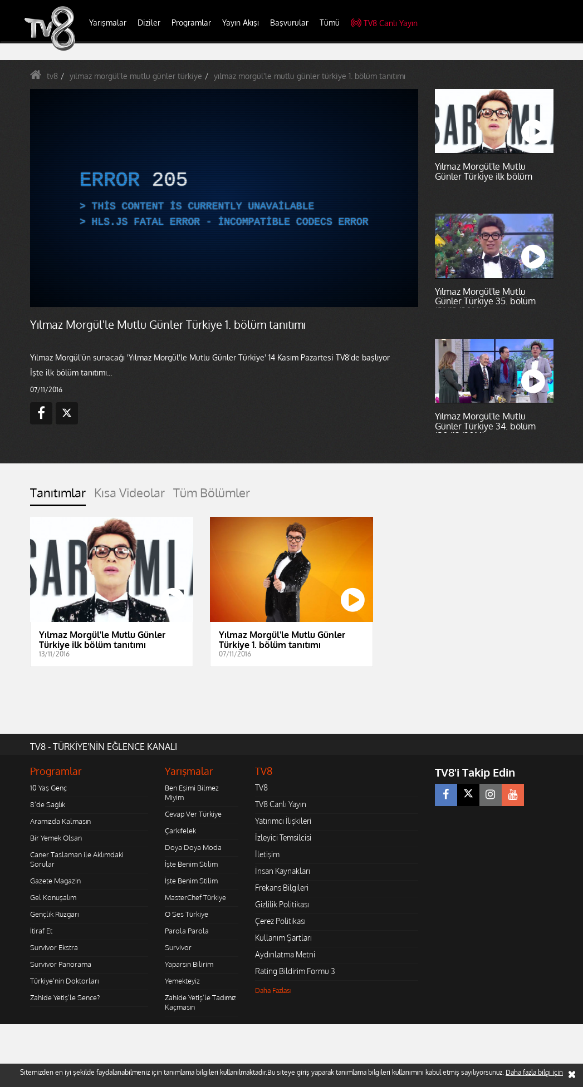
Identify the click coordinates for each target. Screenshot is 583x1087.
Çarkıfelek (180, 830)
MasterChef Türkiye (195, 897)
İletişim (267, 854)
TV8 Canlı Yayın (384, 23)
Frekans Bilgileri (281, 887)
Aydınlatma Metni (285, 954)
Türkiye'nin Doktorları (64, 980)
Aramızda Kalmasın (60, 821)
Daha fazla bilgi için (534, 1072)
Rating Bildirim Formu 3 (295, 971)
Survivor (178, 947)
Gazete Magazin (55, 880)
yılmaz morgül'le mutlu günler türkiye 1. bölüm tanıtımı (309, 76)
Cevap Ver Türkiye (193, 813)
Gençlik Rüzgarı (54, 914)
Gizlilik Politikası (282, 904)
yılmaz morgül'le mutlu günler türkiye (136, 76)
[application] (224, 198)
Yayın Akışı (240, 22)
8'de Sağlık (47, 804)
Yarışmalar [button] (107, 22)
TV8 (261, 787)
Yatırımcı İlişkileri (283, 821)
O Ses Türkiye (186, 914)
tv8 (52, 76)
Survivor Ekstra (54, 947)
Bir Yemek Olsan (56, 837)
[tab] (58, 496)
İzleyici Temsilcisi (283, 837)
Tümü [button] (330, 22)
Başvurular (289, 22)
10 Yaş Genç (48, 787)
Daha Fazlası (273, 990)
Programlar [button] (191, 22)
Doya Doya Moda (193, 847)
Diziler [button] (149, 22)
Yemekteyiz (182, 980)
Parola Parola (187, 930)
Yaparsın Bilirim (189, 964)
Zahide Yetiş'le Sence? (65, 997)
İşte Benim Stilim (191, 863)
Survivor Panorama (60, 964)
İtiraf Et (41, 930)
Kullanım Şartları (283, 937)
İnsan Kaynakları (282, 871)
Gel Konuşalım (53, 897)
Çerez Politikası (280, 921)
